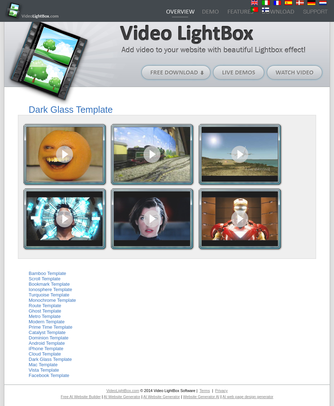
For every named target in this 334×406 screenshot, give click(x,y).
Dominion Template (48, 337)
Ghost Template (45, 311)
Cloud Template (45, 354)
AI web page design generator (247, 397)
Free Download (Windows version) (176, 72)
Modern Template (47, 321)
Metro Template (45, 316)
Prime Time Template (50, 327)
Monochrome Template (52, 300)
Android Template (47, 343)
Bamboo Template (47, 273)
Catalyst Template (47, 332)
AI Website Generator (122, 397)
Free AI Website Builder (81, 397)
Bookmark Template (49, 284)
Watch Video (295, 72)
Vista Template (44, 370)
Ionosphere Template (50, 289)
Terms (205, 390)
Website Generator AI (201, 397)
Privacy (221, 390)
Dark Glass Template (50, 359)
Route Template (45, 305)
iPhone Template (46, 348)
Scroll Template (45, 278)
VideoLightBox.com (122, 390)
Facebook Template (49, 375)
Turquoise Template (49, 295)
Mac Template (43, 364)
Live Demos (239, 72)
